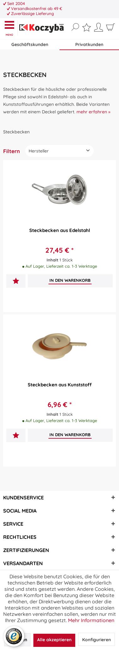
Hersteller (39, 151)
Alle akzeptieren (54, 639)
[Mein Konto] (98, 29)
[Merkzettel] (86, 28)
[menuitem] (11, 28)
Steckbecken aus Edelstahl (59, 230)
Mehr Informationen (91, 620)
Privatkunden (89, 44)
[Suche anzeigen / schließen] (75, 27)
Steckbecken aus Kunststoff (60, 385)
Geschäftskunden (29, 44)
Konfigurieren (96, 639)
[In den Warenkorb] (70, 280)
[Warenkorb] (110, 29)
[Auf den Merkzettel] (16, 281)
